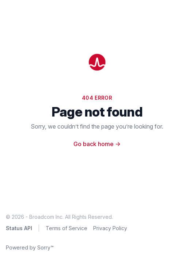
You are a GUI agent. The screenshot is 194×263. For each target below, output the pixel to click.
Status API (19, 228)
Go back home (97, 144)
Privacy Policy (110, 228)
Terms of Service (66, 228)
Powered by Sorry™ (30, 247)
